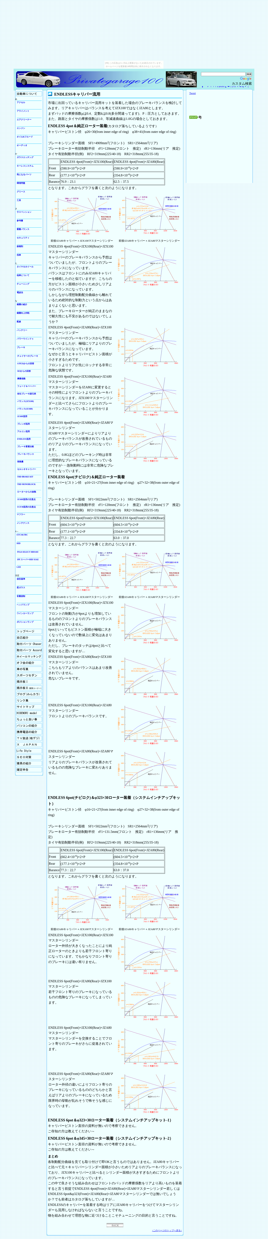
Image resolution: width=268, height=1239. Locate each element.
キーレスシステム (25, 166)
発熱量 (20, 461)
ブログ (29, 694)
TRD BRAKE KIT (25, 477)
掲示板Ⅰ (29, 681)
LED (19, 567)
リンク (29, 700)
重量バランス (23, 229)
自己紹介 (29, 637)
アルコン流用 (23, 431)
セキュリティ (23, 238)
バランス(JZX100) (25, 401)
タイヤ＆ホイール (25, 267)
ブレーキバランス (25, 454)
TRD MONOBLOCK (26, 484)
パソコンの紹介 (29, 725)
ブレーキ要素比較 (25, 446)
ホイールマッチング (29, 656)
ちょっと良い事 (29, 719)
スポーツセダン (29, 675)
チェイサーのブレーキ (27, 356)
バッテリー (22, 330)
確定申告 (29, 769)
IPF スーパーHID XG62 (28, 559)
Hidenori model (29, 713)
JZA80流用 (22, 416)
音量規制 (21, 596)
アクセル (21, 102)
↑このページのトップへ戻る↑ (167, 1230)
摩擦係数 (21, 378)
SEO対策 (29, 757)
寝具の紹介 (29, 763)
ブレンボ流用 (23, 424)
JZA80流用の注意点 (26, 499)
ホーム (29, 631)
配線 (19, 321)
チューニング (23, 284)
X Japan (29, 744)
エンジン (21, 128)
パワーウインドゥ (25, 339)
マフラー (21, 514)
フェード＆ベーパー (26, 386)
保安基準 (21, 579)
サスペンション (24, 212)
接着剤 (20, 246)
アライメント (23, 111)
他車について (23, 275)
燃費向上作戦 (23, 313)
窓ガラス (21, 587)
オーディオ (22, 145)
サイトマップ (29, 706)
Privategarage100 (90, 79)
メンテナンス (23, 523)
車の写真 (29, 669)
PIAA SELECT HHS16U (28, 552)
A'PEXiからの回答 (25, 363)
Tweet (192, 93)
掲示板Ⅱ (29, 688)
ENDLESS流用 (24, 439)
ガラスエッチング (25, 157)
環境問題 (21, 183)
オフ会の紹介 (29, 662)
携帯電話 (29, 732)
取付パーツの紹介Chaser (29, 644)
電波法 (20, 292)
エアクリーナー (24, 119)
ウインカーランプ (25, 613)
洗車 (19, 255)
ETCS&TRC (22, 535)
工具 (19, 200)
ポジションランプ (25, 622)
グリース (21, 192)
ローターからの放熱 (26, 492)
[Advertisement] (219, 152)
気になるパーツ (24, 174)
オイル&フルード (25, 137)
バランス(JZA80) (25, 409)
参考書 (20, 220)
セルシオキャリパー (26, 469)
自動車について (29, 93)
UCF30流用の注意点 (26, 507)
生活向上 (29, 750)
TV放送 (29, 738)
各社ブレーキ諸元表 (26, 394)
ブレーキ (21, 347)
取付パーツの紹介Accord (29, 650)
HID (19, 543)
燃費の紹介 (22, 304)
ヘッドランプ (23, 605)
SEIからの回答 (24, 371)
